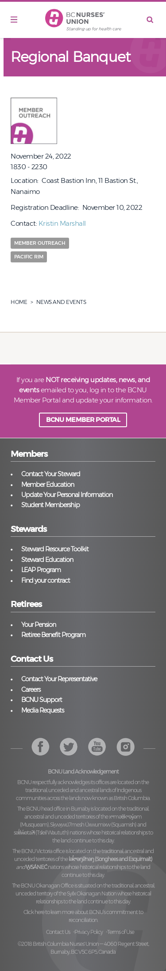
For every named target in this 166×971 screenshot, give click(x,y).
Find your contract (45, 580)
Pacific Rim (28, 257)
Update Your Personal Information (66, 495)
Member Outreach (40, 243)
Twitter (69, 747)
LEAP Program (41, 570)
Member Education (47, 485)
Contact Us (58, 932)
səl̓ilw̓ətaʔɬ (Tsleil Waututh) (41, 832)
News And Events (61, 302)
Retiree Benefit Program (53, 635)
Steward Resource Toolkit (55, 549)
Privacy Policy (88, 932)
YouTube (125, 747)
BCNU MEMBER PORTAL (83, 420)
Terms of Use (120, 932)
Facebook (40, 747)
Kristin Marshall (62, 223)
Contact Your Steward (50, 474)
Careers (30, 690)
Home (19, 302)
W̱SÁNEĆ (36, 867)
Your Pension (38, 625)
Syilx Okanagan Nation (91, 893)
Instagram (97, 747)
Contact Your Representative (59, 679)
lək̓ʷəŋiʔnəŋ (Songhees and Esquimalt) (110, 859)
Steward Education (47, 560)
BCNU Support (41, 700)
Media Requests (42, 710)
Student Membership (50, 505)
